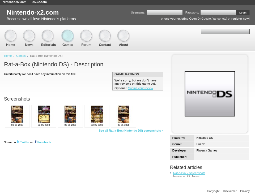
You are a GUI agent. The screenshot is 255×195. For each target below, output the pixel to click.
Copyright (213, 191)
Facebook (42, 142)
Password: (192, 12)
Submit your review (140, 88)
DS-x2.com (39, 1)
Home (10, 31)
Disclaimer (230, 191)
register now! (240, 18)
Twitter (23, 142)
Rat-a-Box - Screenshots (189, 173)
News (29, 31)
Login (242, 12)
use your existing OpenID (182, 18)
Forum (86, 31)
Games (67, 31)
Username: (138, 12)
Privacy (245, 191)
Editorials (48, 31)
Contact (105, 31)
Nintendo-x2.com (14, 1)
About (123, 31)
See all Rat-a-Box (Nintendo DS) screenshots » (131, 130)
